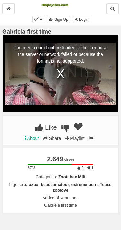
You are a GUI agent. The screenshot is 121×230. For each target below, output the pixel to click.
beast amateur (55, 184)
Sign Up (58, 19)
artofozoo (29, 184)
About (32, 138)
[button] (38, 19)
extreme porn (84, 184)
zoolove (60, 190)
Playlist (74, 138)
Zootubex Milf (71, 176)
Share (52, 138)
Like (46, 127)
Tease (105, 184)
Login (82, 19)
